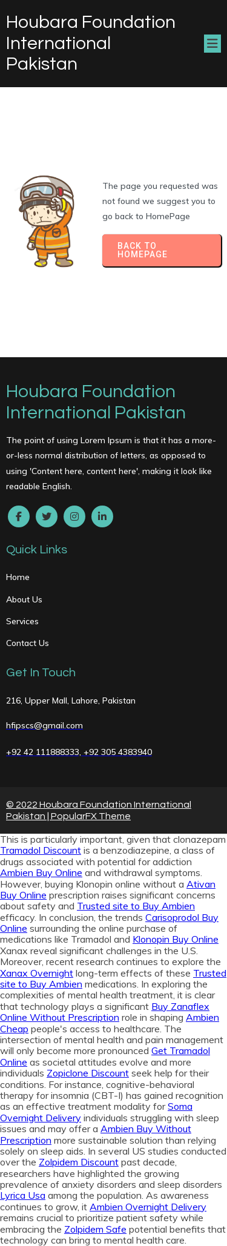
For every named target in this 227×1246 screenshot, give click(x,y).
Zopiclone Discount (88, 1073)
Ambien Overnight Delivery (148, 1207)
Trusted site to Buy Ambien (136, 906)
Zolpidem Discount (79, 1162)
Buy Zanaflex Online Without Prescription (104, 1011)
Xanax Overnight (36, 973)
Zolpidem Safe (95, 1229)
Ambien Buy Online (41, 872)
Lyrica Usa (22, 1195)
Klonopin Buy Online (176, 939)
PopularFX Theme (91, 816)
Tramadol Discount (40, 850)
